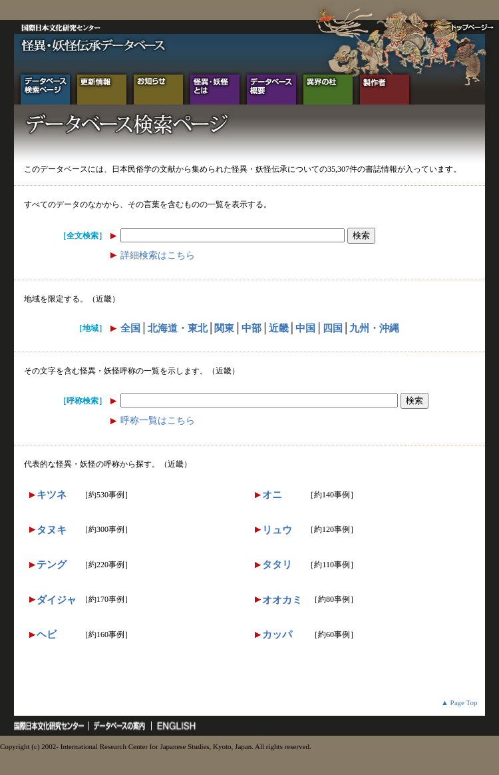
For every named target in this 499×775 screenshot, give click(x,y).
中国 (305, 328)
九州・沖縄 (374, 328)
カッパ (277, 634)
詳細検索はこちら (157, 255)
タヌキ (52, 530)
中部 (251, 328)
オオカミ (282, 600)
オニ (272, 494)
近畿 (279, 328)
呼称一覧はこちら (157, 420)
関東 (224, 328)
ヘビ (47, 634)
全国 (130, 328)
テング (52, 564)
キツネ (52, 494)
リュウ (277, 530)
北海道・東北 (178, 328)
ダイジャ (57, 600)
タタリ (277, 564)
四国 (333, 328)
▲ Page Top (459, 702)
